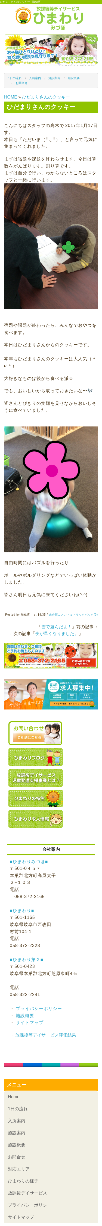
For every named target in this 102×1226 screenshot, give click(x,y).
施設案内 (54, 78)
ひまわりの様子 (23, 1181)
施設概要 (74, 78)
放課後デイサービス (27, 1193)
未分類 (53, 614)
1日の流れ (15, 78)
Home (14, 1096)
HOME (10, 97)
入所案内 (35, 78)
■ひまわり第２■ (26, 959)
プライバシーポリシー (38, 1008)
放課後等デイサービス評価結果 (45, 1035)
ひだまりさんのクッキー (46, 97)
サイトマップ (29, 1022)
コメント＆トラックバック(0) (78, 614)
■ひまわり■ (22, 910)
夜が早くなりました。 (57, 633)
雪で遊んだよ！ (56, 626)
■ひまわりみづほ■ (29, 861)
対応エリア (19, 1169)
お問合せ (21, 83)
